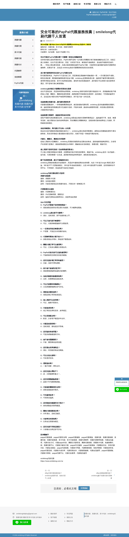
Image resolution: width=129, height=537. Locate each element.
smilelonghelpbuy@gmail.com (26, 514)
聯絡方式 (107, 4)
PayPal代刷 (104, 12)
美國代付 (23, 65)
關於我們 (53, 4)
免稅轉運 (23, 77)
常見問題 (85, 4)
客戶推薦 (64, 4)
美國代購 (23, 40)
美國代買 (23, 46)
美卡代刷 (23, 52)
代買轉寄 (23, 71)
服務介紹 (75, 4)
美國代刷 (23, 58)
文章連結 (84, 488)
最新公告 (96, 4)
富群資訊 (113, 535)
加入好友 (21, 522)
